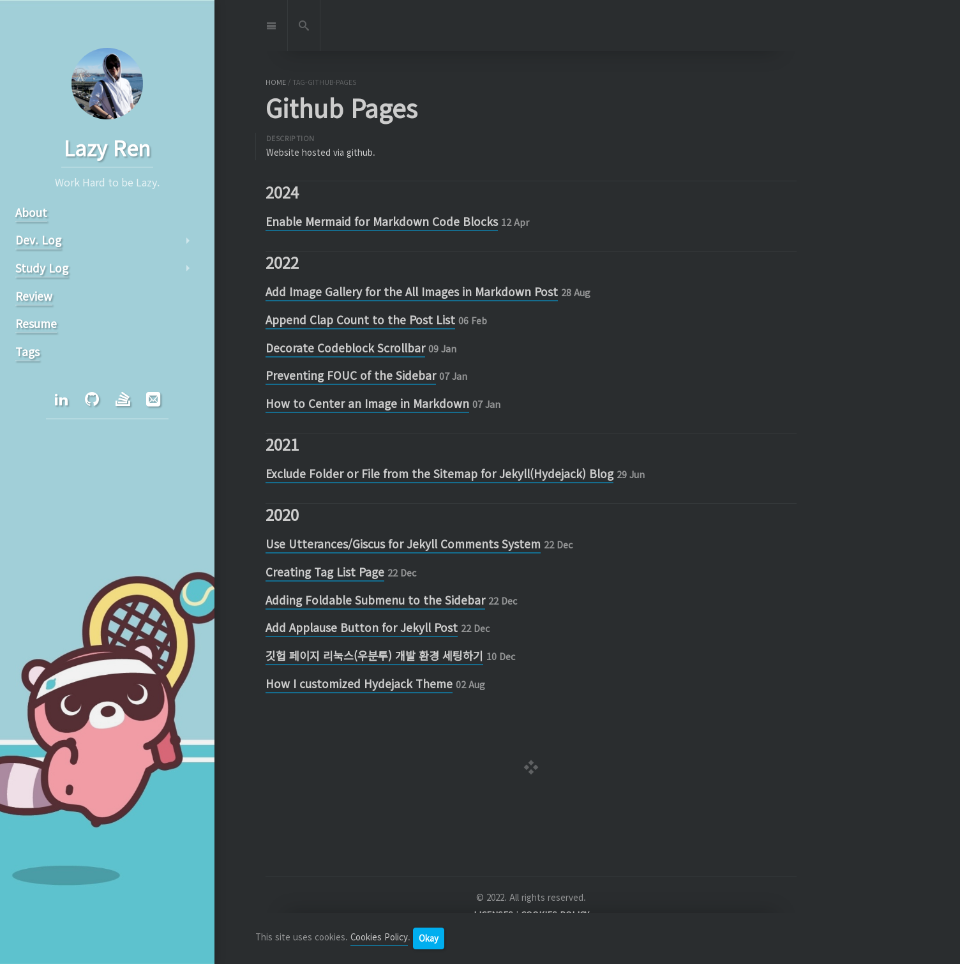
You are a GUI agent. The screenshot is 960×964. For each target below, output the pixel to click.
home (276, 82)
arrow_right (187, 240)
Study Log (41, 268)
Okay (429, 938)
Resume (36, 323)
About (31, 212)
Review (33, 296)
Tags (27, 351)
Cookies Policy (379, 937)
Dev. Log (38, 240)
